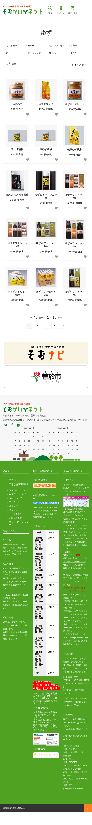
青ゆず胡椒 (17, 162)
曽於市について (21, 17)
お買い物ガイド (63, 17)
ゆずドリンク (45, 117)
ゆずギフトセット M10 (18, 306)
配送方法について (17, 507)
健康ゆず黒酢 (74, 163)
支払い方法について (19, 503)
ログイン (13, 523)
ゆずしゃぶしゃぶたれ (46, 209)
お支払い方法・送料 (42, 17)
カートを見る (15, 527)
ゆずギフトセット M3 (75, 258)
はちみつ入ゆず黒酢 (17, 208)
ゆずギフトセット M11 (46, 306)
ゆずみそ (17, 117)
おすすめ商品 (81, 17)
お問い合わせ (15, 531)
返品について (15, 511)
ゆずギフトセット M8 (46, 258)
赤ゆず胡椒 (46, 162)
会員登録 (13, 519)
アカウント (14, 515)
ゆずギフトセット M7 (18, 258)
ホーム (6, 27)
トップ (6, 17)
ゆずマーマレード (74, 117)
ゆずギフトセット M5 (75, 307)
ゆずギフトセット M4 (75, 210)
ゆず (15, 27)
